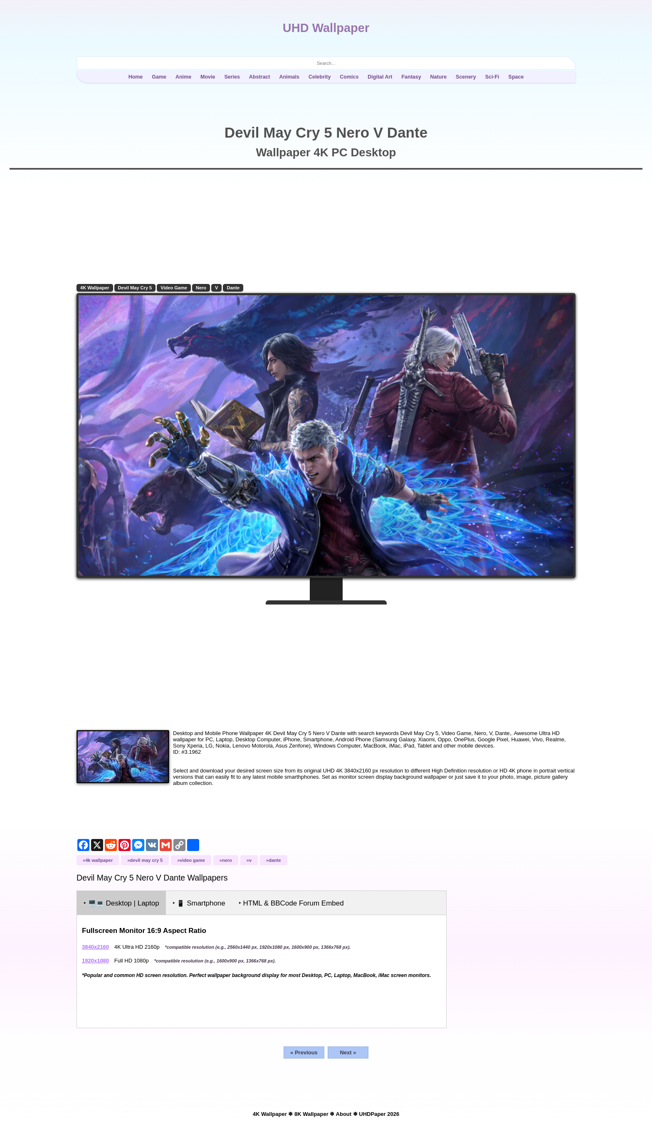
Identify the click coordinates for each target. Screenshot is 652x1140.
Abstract (259, 77)
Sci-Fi (492, 77)
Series (232, 77)
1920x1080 (95, 960)
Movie (207, 77)
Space (516, 77)
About (344, 1114)
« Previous (304, 1052)
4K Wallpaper (94, 287)
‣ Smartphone (199, 903)
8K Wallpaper (311, 1114)
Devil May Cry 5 (135, 287)
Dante (233, 287)
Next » (348, 1052)
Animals (289, 77)
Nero (201, 287)
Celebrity (320, 77)
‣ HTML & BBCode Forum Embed (291, 903)
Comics (349, 77)
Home (135, 77)
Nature (438, 77)
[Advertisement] (326, 664)
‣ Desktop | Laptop (121, 903)
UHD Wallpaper (326, 28)
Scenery (466, 77)
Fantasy (411, 77)
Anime (183, 77)
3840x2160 (95, 947)
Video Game (174, 287)
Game (159, 77)
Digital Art (380, 77)
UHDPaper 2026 (379, 1114)
